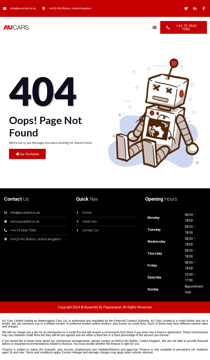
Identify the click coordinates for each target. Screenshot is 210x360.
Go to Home (27, 154)
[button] (154, 27)
